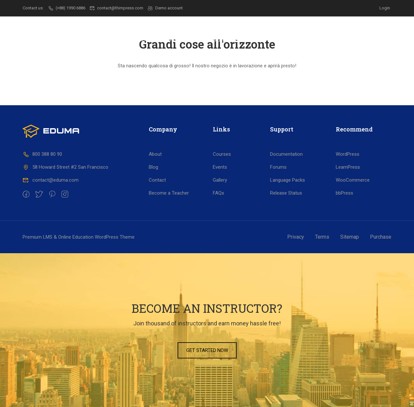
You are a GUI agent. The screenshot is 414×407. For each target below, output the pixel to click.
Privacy (295, 237)
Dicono (326, 39)
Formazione (217, 39)
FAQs (218, 193)
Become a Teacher (169, 193)
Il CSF (148, 39)
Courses (222, 154)
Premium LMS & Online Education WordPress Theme (79, 237)
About (155, 154)
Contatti (361, 39)
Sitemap (349, 237)
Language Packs (287, 180)
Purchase (380, 237)
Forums (278, 167)
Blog (153, 167)
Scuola (178, 39)
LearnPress (348, 167)
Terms (322, 237)
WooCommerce (353, 180)
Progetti (291, 39)
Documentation (286, 154)
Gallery (220, 180)
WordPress (347, 154)
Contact (157, 180)
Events (220, 167)
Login (384, 8)
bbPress (344, 193)
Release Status (286, 193)
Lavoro (256, 39)
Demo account (165, 8)
